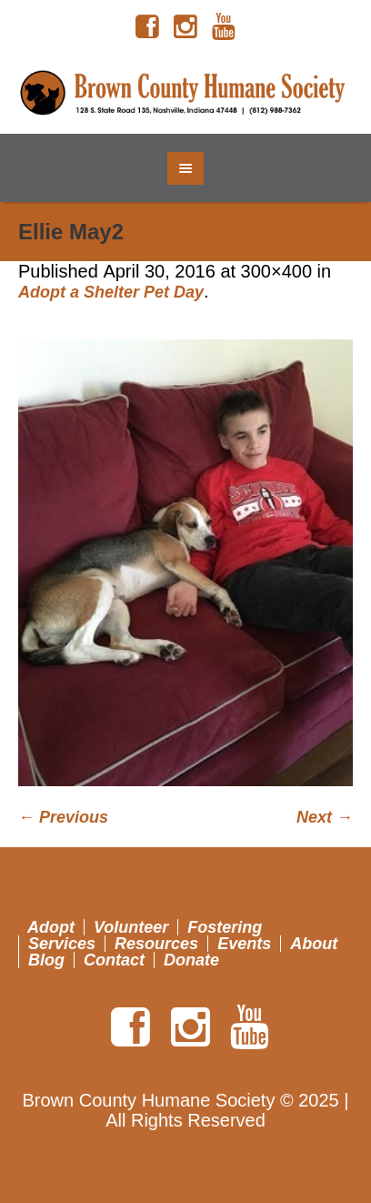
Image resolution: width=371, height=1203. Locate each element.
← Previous (63, 817)
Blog (46, 960)
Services (61, 943)
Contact (114, 960)
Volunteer (131, 927)
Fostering (224, 927)
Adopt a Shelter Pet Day (111, 292)
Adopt (51, 927)
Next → (324, 817)
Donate (191, 960)
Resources (156, 943)
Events (244, 943)
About (313, 943)
